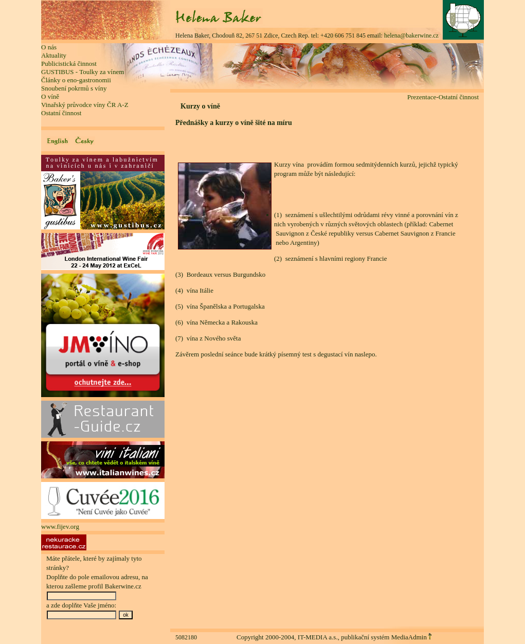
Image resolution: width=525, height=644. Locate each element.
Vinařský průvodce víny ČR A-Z (85, 105)
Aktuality (53, 55)
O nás (49, 47)
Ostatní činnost (61, 113)
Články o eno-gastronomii (76, 80)
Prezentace (421, 97)
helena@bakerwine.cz (411, 35)
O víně (50, 96)
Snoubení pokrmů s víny (73, 88)
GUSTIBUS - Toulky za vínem (82, 72)
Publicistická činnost (69, 63)
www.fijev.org (60, 526)
